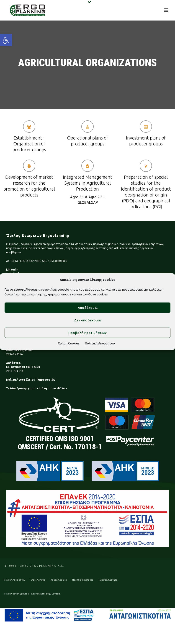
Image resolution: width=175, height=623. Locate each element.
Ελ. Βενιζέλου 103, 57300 (23, 366)
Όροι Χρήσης (38, 580)
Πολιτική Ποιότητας (82, 580)
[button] (6, 40)
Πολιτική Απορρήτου (100, 343)
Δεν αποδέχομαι (87, 320)
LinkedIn (12, 269)
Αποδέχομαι (88, 308)
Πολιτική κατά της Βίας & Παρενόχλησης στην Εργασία (31, 593)
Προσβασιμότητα (108, 580)
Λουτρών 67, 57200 (19, 350)
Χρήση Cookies (69, 343)
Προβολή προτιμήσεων (87, 333)
